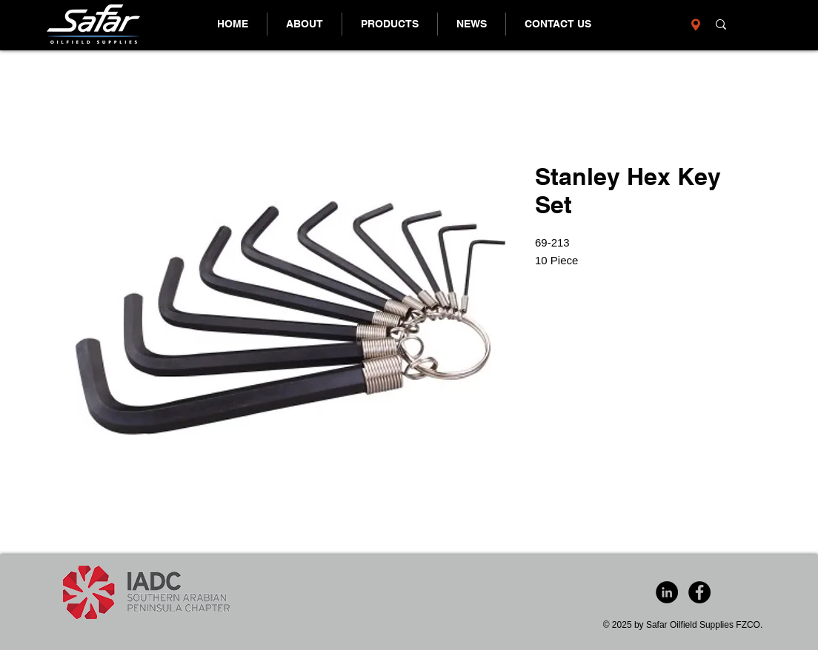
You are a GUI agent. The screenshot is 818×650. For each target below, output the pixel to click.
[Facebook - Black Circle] (699, 592)
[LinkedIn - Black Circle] (667, 592)
